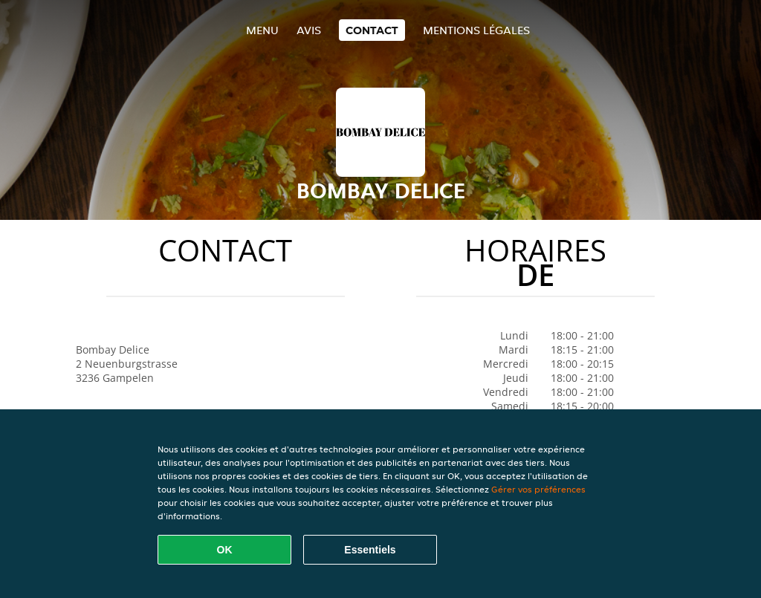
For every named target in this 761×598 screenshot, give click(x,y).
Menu (262, 30)
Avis (309, 30)
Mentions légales (476, 30)
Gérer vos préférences (538, 489)
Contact (372, 30)
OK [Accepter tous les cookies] (225, 550)
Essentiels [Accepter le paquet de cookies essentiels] (369, 550)
